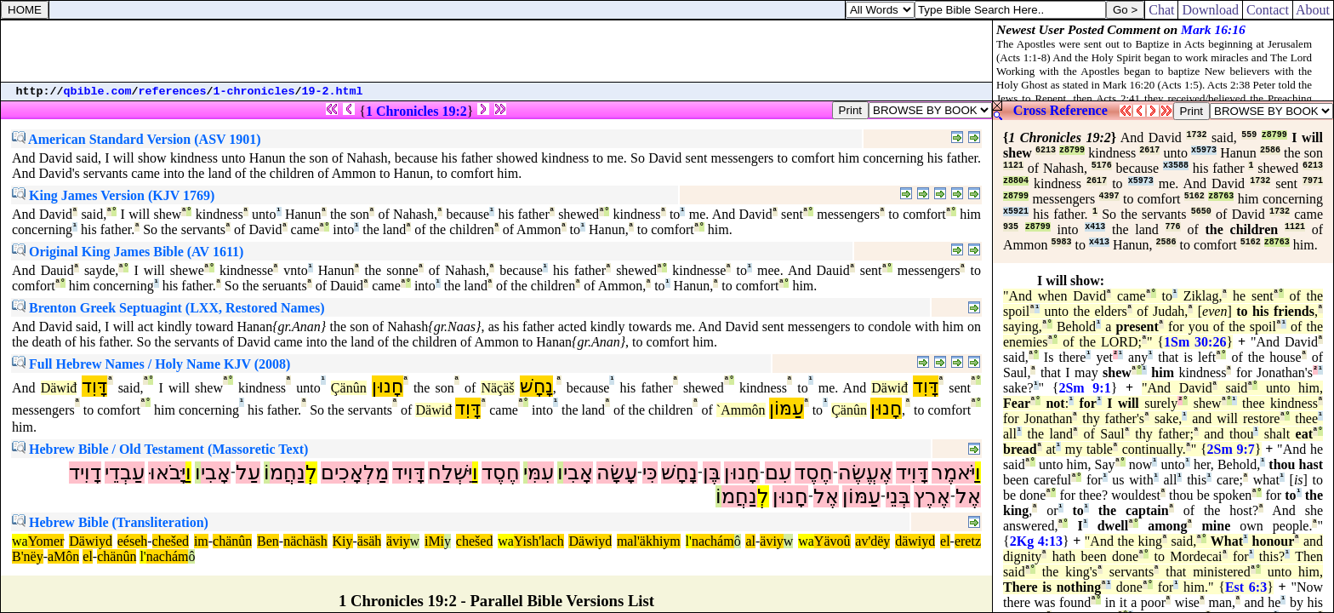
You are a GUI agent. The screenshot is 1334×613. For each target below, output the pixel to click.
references (173, 91)
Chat (1161, 10)
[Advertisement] (497, 51)
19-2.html (332, 91)
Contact (1267, 10)
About (1313, 10)
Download (1210, 10)
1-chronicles (254, 91)
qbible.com (98, 91)
